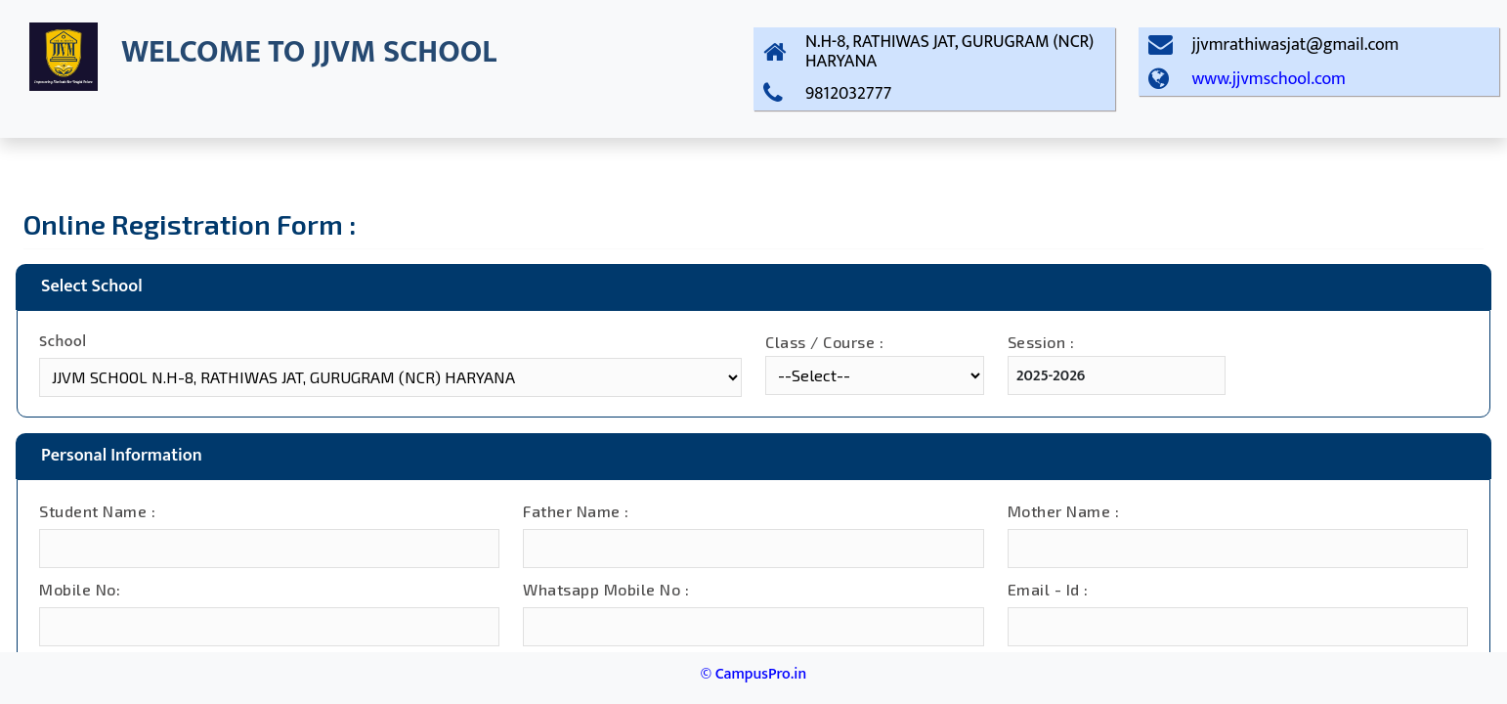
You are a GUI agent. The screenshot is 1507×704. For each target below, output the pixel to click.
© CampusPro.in (753, 674)
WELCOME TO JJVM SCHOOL (308, 52)
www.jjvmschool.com (1269, 79)
